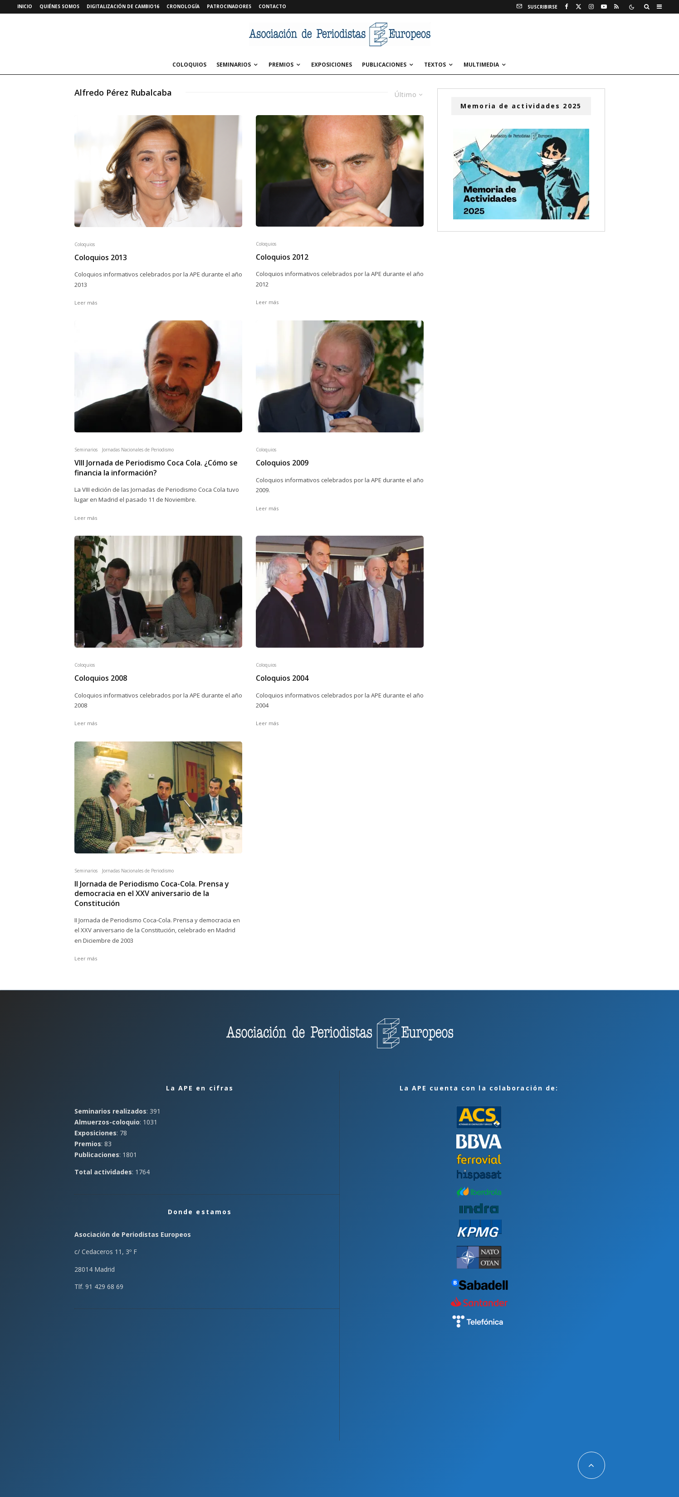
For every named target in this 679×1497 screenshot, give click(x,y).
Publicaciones (384, 64)
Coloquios (189, 64)
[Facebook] (566, 6)
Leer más (85, 302)
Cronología (183, 6)
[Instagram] (591, 6)
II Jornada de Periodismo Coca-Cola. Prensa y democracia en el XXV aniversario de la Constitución (151, 893)
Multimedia (481, 64)
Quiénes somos (59, 6)
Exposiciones (331, 64)
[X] (578, 6)
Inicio (24, 6)
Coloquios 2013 (100, 257)
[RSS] (616, 6)
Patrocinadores (229, 6)
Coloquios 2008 (100, 678)
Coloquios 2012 (282, 257)
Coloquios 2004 (282, 678)
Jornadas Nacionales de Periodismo (138, 449)
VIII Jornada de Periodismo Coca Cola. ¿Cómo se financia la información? (156, 467)
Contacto (272, 6)
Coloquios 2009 (282, 463)
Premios (281, 64)
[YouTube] (604, 6)
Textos (435, 64)
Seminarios (233, 64)
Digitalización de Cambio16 (123, 6)
